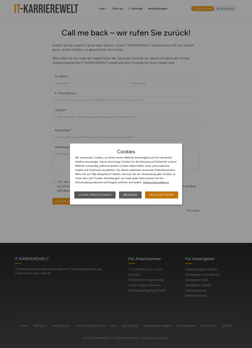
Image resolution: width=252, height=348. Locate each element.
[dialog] (126, 174)
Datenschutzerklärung (156, 182)
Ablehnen (130, 194)
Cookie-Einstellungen (95, 194)
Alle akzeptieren (161, 194)
